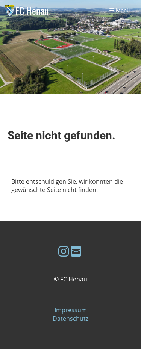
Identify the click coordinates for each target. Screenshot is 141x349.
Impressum (71, 310)
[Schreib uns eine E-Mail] (76, 251)
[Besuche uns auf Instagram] (63, 251)
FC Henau (32, 11)
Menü (119, 10)
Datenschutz (70, 318)
